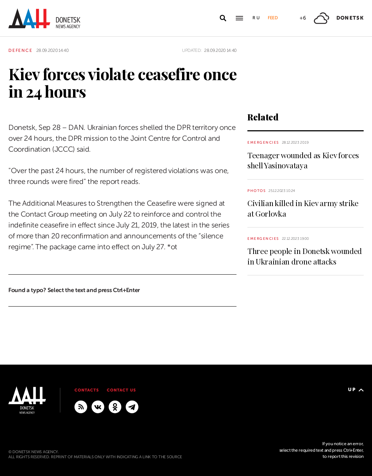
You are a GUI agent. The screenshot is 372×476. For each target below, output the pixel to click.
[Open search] (223, 18)
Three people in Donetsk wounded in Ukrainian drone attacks (304, 256)
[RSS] (80, 406)
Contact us (121, 390)
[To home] (44, 18)
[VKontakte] (98, 406)
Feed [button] (273, 17)
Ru (256, 17)
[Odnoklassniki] (115, 406)
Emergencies (263, 142)
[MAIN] (132, 406)
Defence (20, 50)
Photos (256, 191)
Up (356, 389)
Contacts (86, 390)
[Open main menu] (239, 18)
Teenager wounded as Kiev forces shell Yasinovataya (303, 160)
